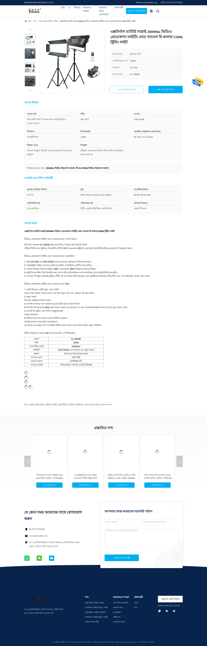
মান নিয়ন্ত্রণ (117, 612)
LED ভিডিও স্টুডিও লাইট (48, 21)
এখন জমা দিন (121, 557)
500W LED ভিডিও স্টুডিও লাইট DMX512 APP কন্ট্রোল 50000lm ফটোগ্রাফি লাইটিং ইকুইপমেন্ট (121, 478)
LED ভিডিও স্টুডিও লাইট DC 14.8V (73, 404)
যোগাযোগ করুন (128, 89)
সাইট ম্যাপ (117, 617)
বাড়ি (63, 7)
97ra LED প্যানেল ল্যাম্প (101, 404)
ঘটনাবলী (119, 7)
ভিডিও (77, 7)
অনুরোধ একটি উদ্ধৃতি (136, 10)
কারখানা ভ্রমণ (118, 608)
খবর (135, 608)
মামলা (136, 603)
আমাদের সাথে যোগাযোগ (104, 11)
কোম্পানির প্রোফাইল (120, 603)
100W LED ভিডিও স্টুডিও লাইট (43, 404)
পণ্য (69, 7)
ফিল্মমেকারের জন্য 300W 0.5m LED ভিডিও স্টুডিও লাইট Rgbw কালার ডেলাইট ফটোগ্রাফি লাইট (49, 478)
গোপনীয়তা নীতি (58, 642)
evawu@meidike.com (38, 536)
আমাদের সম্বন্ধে (87, 9)
